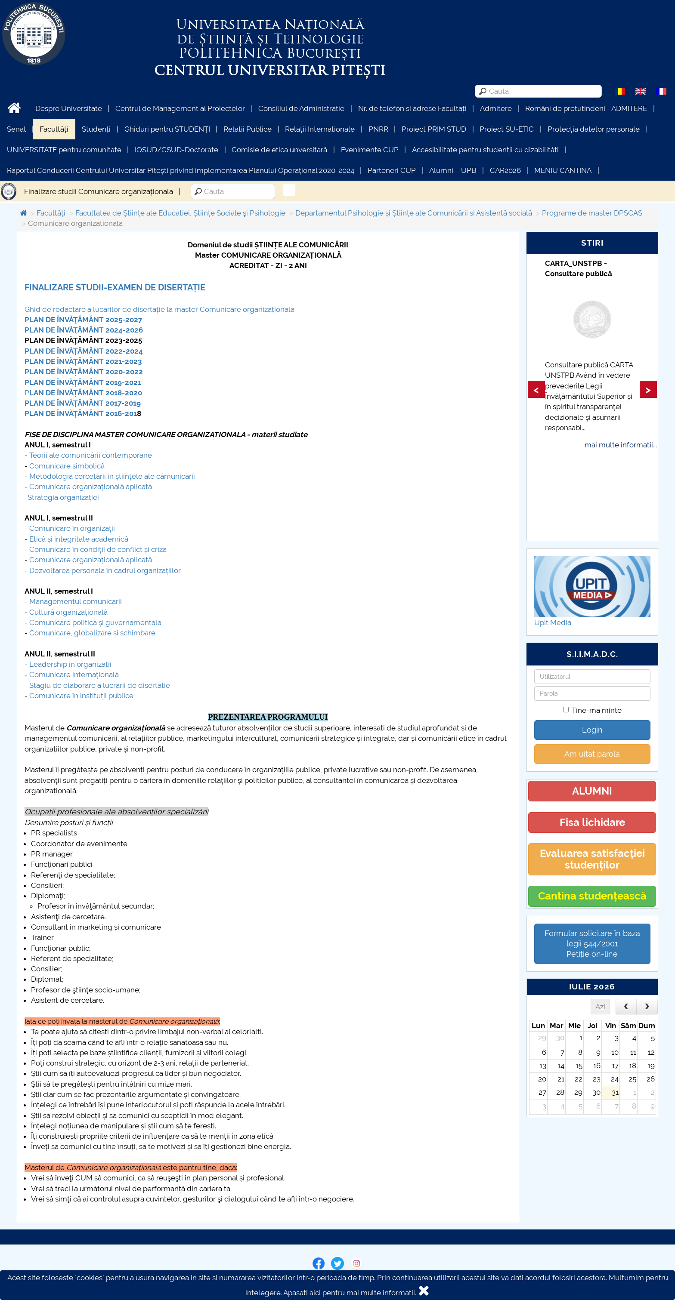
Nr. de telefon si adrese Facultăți (412, 108)
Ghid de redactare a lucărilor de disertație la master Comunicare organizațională (159, 309)
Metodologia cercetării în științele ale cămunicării (112, 476)
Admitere (496, 108)
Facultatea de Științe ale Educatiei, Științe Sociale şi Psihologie (180, 213)
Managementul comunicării (75, 601)
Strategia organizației (63, 497)
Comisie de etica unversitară (279, 149)
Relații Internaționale (320, 129)
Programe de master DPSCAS (592, 213)
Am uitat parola (592, 753)
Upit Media (552, 622)
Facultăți (54, 129)
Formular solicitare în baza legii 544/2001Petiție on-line (592, 943)
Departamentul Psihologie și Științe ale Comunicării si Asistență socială (413, 213)
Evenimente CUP (370, 149)
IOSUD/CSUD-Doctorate (176, 149)
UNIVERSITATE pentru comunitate (64, 149)
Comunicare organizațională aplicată (90, 486)
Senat (16, 129)
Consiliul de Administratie (301, 108)
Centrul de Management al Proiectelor (180, 108)
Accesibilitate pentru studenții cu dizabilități (485, 149)
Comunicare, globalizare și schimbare (92, 632)
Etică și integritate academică (78, 539)
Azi (600, 1006)
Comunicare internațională (74, 674)
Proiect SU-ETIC (507, 129)
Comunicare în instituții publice (81, 695)
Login (592, 729)
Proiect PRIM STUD (434, 129)
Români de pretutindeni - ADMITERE (586, 108)
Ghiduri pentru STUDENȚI (167, 129)
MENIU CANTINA (562, 170)
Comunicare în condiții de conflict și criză (98, 549)
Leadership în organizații (70, 664)
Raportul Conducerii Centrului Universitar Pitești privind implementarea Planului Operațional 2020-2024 (180, 170)
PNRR (378, 129)
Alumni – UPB (452, 170)
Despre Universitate (68, 108)
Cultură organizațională (68, 612)
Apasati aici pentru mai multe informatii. (349, 1292)
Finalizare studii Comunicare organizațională (98, 191)
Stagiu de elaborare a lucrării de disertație (99, 685)
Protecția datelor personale (594, 129)
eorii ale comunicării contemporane (92, 455)
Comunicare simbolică (67, 466)
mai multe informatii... (621, 445)
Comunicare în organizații (72, 528)
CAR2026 (505, 170)
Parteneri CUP (392, 170)
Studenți (96, 129)
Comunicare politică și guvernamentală (95, 622)
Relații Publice (247, 129)
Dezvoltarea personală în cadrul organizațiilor (105, 570)
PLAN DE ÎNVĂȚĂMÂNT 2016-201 (81, 413)
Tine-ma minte (592, 710)
